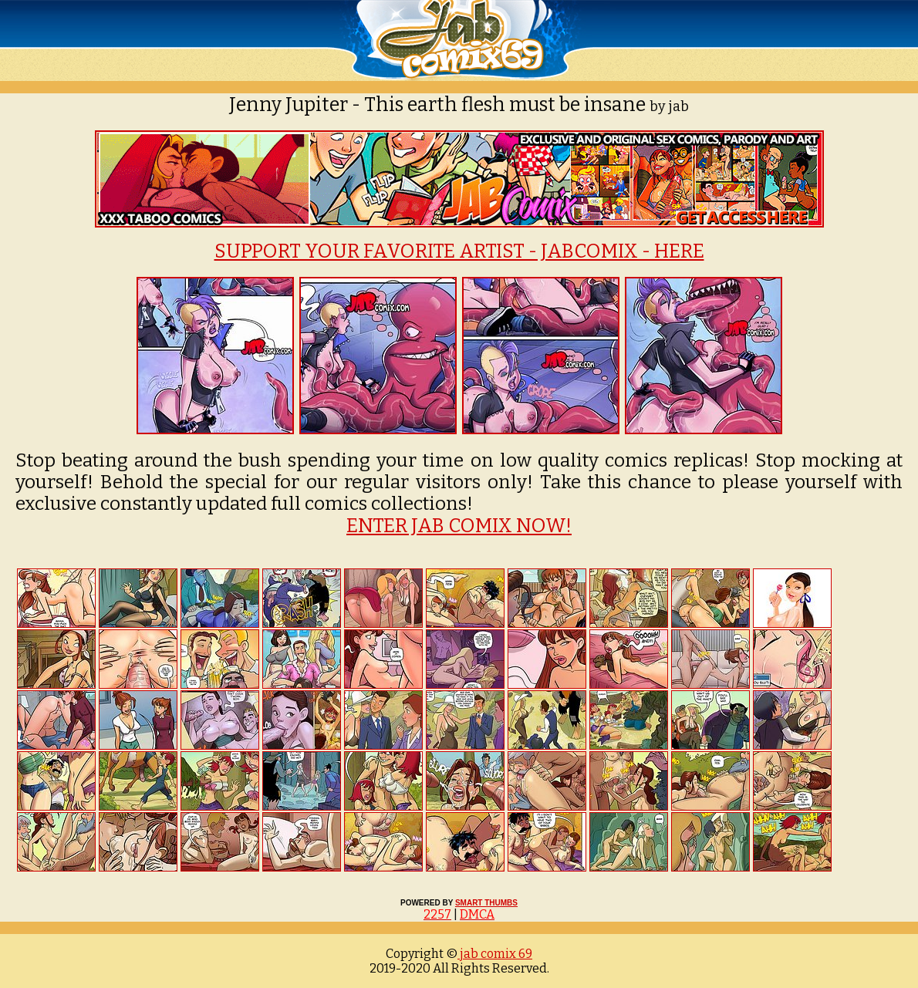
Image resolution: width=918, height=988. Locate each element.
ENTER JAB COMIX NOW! (459, 526)
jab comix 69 (494, 953)
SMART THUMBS (486, 903)
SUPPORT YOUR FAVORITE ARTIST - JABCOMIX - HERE (459, 251)
